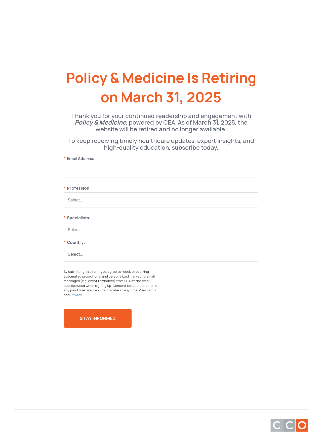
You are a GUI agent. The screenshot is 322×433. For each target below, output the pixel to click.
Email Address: (80, 158)
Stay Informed (97, 318)
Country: (74, 242)
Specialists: (77, 218)
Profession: (77, 188)
